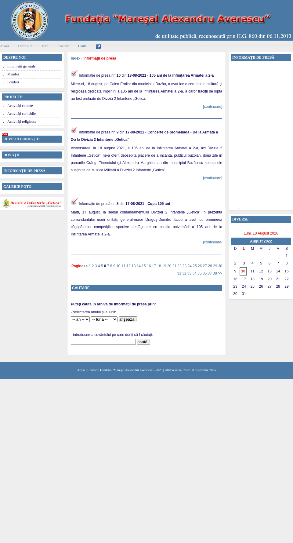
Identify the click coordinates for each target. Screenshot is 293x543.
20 (169, 266)
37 (210, 273)
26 (200, 266)
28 (210, 266)
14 (139, 266)
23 (185, 266)
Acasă (81, 370)
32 (184, 273)
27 (205, 266)
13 (134, 266)
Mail (45, 46)
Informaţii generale (21, 66)
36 (205, 273)
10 (118, 266)
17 (154, 266)
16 (149, 266)
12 (129, 266)
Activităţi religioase (21, 121)
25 (195, 266)
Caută (82, 46)
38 (215, 273)
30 (220, 266)
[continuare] (212, 106)
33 (190, 273)
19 (164, 266)
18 (159, 266)
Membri (13, 74)
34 (195, 273)
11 (124, 266)
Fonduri (13, 82)
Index (75, 58)
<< (86, 266)
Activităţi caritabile (21, 113)
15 (144, 266)
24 (190, 266)
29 (215, 266)
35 (200, 273)
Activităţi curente (20, 106)
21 (174, 266)
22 (180, 266)
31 (179, 273)
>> (220, 273)
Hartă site (25, 46)
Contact (63, 46)
